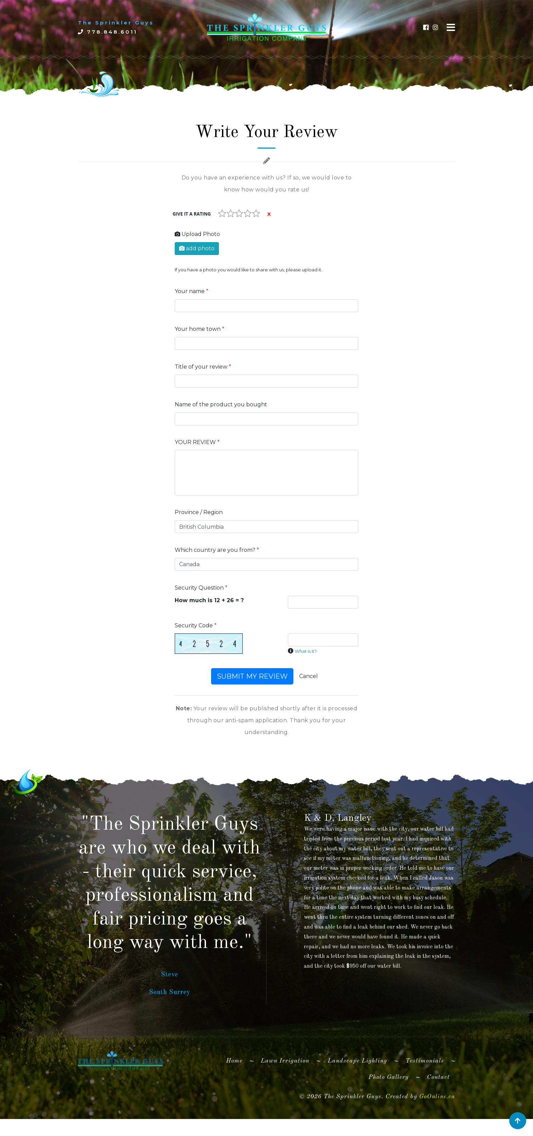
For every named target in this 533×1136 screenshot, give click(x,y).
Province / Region (199, 512)
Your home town (199, 329)
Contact (438, 1099)
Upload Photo (197, 234)
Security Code (196, 625)
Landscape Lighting (357, 1083)
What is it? (306, 651)
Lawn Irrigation (285, 1083)
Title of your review (203, 366)
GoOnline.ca (437, 1118)
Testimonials (425, 1083)
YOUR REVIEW (197, 442)
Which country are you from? (217, 550)
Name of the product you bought (221, 404)
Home (237, 1081)
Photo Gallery (388, 1099)
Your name (191, 291)
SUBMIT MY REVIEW (252, 676)
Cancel (308, 676)
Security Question (201, 587)
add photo (196, 248)
